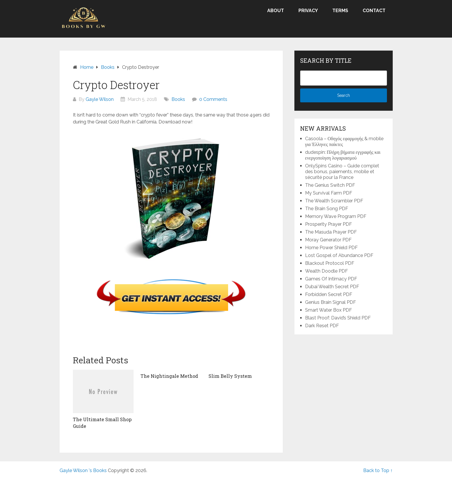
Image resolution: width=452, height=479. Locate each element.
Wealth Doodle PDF (326, 271)
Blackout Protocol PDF (329, 263)
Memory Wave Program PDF (335, 216)
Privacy (308, 10)
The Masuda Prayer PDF (331, 232)
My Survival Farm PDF (328, 193)
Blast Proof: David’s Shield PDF (338, 318)
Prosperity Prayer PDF (328, 224)
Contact (374, 10)
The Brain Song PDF (326, 208)
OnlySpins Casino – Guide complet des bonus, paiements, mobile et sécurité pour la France (342, 171)
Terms (340, 10)
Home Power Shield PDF (331, 247)
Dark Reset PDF (322, 325)
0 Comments (213, 99)
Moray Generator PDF (328, 240)
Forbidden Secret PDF (328, 294)
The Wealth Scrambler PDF (334, 201)
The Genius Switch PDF (330, 185)
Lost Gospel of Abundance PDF (339, 255)
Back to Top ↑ (378, 470)
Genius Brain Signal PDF (330, 302)
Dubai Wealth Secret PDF (332, 286)
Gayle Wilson (100, 99)
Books (178, 99)
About (275, 10)
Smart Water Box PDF (328, 310)
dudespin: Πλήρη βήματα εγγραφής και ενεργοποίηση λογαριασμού (343, 155)
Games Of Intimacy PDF (331, 279)
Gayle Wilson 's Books (83, 470)
